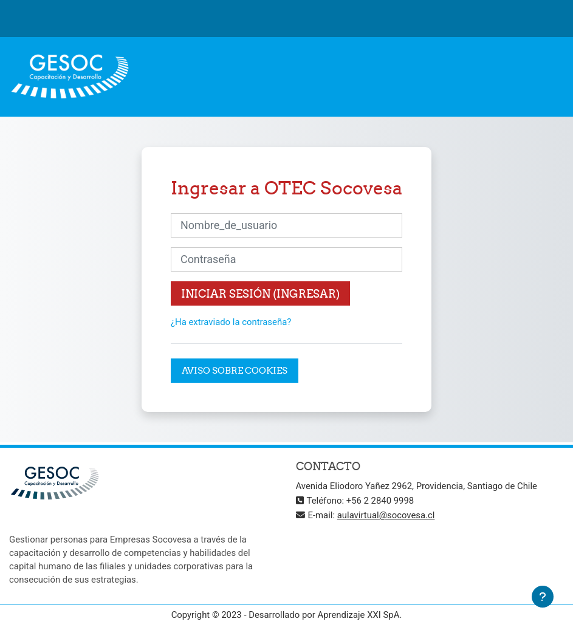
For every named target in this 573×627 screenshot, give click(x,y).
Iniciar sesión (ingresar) (260, 294)
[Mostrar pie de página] (543, 597)
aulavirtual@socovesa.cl (386, 515)
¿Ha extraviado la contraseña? (231, 322)
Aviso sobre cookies (234, 370)
